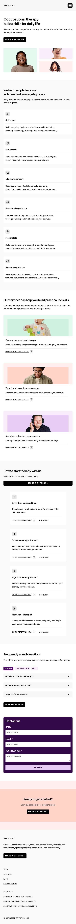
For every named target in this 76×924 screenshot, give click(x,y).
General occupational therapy (17, 897)
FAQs (5, 879)
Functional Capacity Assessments (19, 901)
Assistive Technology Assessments (20, 906)
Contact (7, 874)
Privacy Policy (10, 884)
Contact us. (65, 660)
